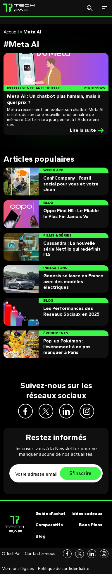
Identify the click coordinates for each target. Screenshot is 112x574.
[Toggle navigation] (104, 8)
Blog (40, 536)
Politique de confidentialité (63, 569)
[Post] (56, 94)
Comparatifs (49, 524)
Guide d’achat (50, 513)
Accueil (11, 32)
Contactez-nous (40, 554)
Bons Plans (90, 524)
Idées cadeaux (86, 513)
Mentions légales (18, 569)
